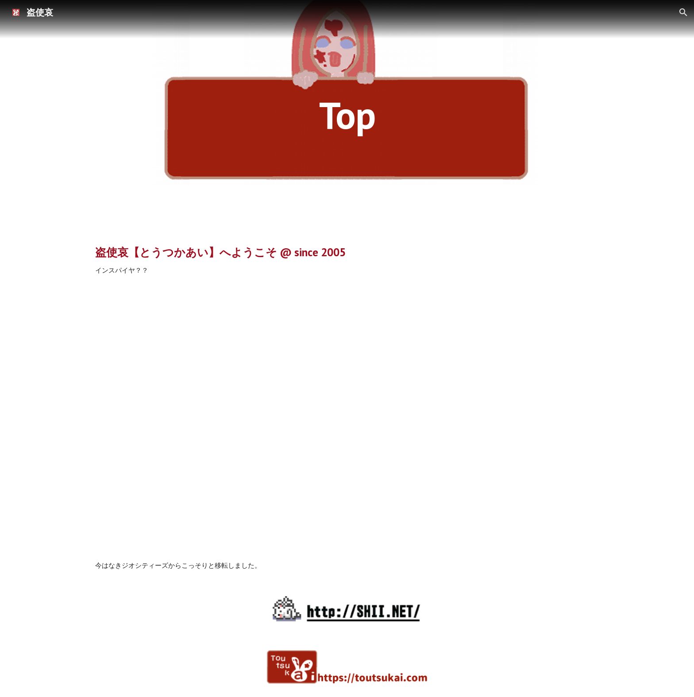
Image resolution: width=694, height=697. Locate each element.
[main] (347, 114)
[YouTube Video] (347, 418)
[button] (683, 12)
